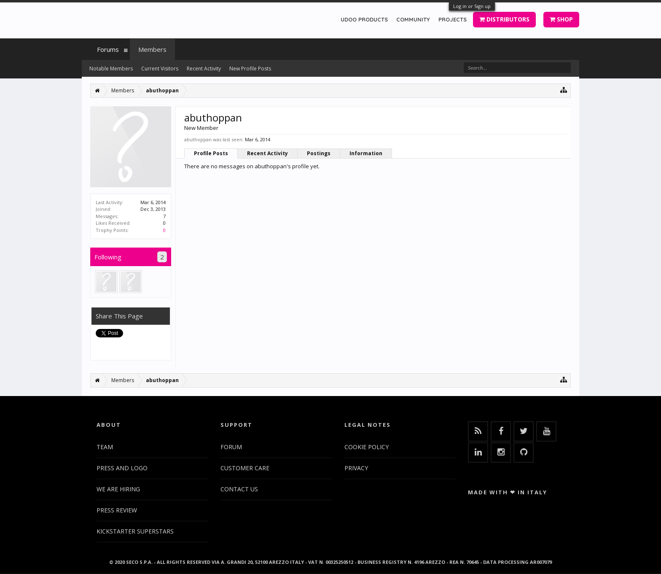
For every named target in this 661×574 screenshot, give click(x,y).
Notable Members (111, 68)
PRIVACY (356, 468)
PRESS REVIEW (117, 510)
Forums (108, 49)
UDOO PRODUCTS (364, 19)
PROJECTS (452, 19)
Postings (318, 153)
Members (152, 49)
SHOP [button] (561, 19)
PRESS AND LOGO (122, 468)
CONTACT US (239, 489)
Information (365, 153)
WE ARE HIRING (118, 489)
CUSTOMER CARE (244, 468)
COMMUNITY (413, 19)
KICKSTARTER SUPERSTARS (135, 531)
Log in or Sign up (472, 6)
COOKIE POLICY (366, 447)
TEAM (105, 447)
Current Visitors (159, 68)
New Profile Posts (250, 68)
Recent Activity (267, 153)
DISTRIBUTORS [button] (504, 19)
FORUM (231, 447)
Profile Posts (211, 153)
